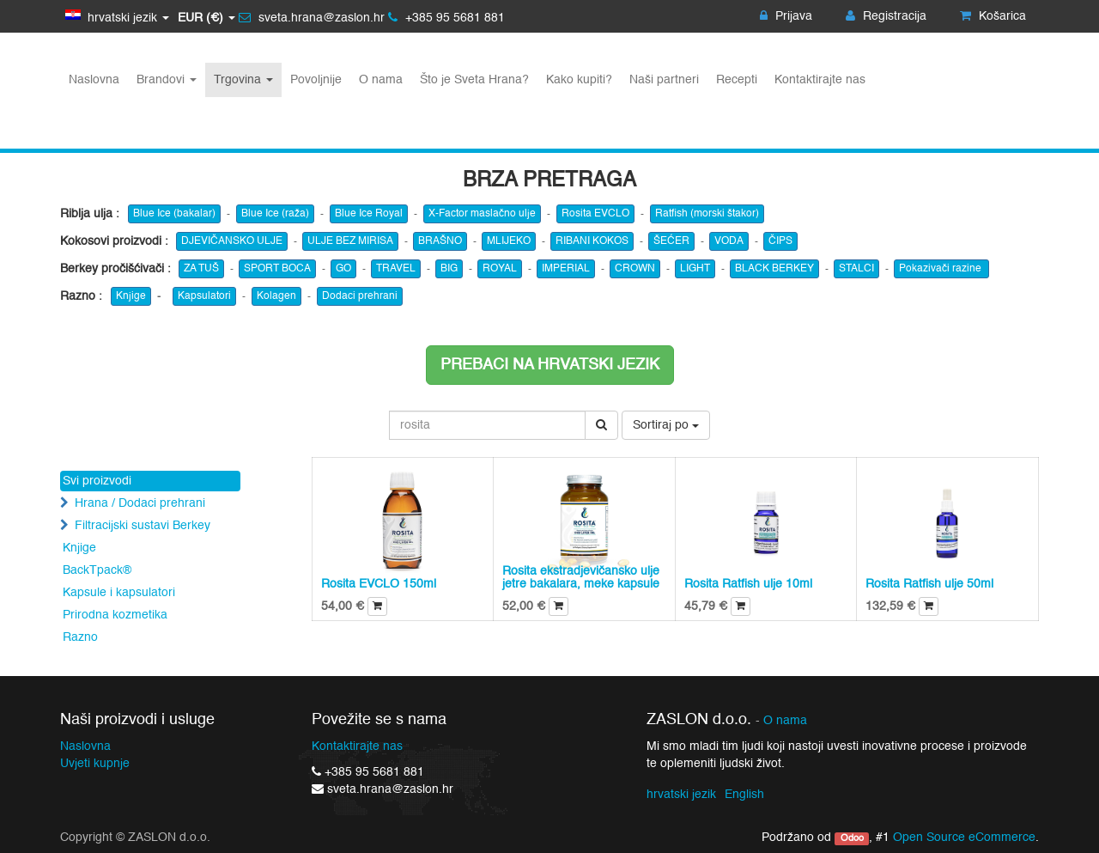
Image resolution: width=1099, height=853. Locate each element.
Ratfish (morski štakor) (707, 214)
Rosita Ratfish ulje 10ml (748, 584)
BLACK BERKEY (774, 269)
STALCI (856, 269)
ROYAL (500, 269)
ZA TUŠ (201, 269)
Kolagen (276, 296)
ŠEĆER (671, 241)
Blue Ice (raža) (275, 214)
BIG (449, 269)
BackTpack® (97, 570)
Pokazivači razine (941, 269)
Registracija (886, 16)
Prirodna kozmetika (115, 615)
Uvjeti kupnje (95, 764)
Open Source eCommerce (964, 838)
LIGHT (695, 269)
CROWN (635, 269)
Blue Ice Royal (369, 214)
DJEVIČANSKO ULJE (231, 241)
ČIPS (780, 241)
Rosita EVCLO (595, 214)
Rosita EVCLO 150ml (378, 584)
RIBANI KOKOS (592, 241)
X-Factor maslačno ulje (482, 214)
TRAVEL (396, 269)
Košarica (993, 16)
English (744, 795)
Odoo (852, 838)
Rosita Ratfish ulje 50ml (929, 584)
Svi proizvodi (97, 481)
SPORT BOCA (277, 269)
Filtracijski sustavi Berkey (142, 526)
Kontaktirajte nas (357, 746)
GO (343, 269)
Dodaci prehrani (360, 296)
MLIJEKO (509, 241)
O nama (785, 721)
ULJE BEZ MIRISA (350, 241)
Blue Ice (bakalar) (174, 214)
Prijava (786, 16)
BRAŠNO (440, 241)
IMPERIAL (566, 269)
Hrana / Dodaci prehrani (140, 503)
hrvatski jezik (681, 795)
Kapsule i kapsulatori (119, 593)
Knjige (131, 296)
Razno (80, 637)
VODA (729, 241)
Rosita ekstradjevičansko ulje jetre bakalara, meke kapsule (580, 577)
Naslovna (85, 746)
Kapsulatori (204, 296)
